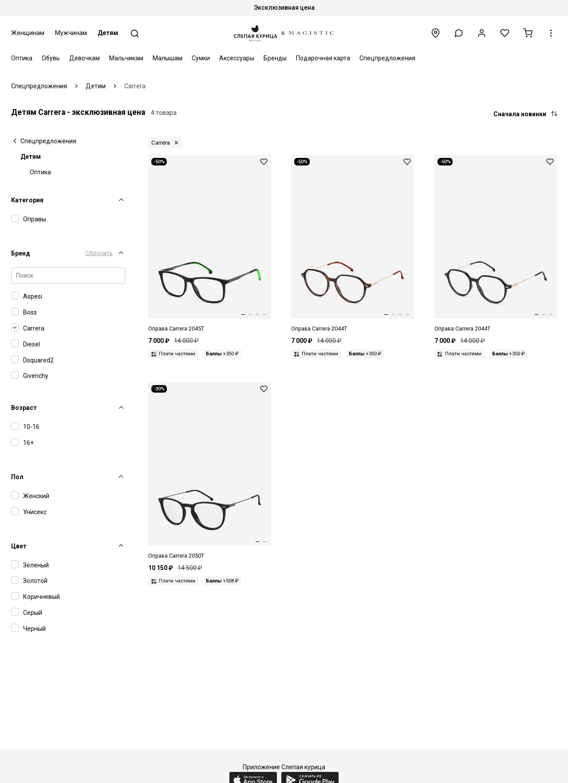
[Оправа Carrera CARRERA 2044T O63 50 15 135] (352, 244)
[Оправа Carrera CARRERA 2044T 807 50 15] (495, 244)
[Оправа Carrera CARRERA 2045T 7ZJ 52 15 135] (209, 244)
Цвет (19, 546)
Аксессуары (236, 58)
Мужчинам (71, 32)
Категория (27, 200)
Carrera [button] (160, 142)
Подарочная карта (323, 58)
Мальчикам (126, 58)
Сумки (201, 58)
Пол (17, 476)
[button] (458, 33)
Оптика (21, 58)
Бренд (20, 253)
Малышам (167, 58)
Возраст (24, 407)
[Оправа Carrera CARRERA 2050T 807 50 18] (209, 471)
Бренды (275, 58)
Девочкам (84, 58)
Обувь (51, 58)
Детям (108, 32)
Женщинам (27, 32)
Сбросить (99, 253)
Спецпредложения (387, 58)
